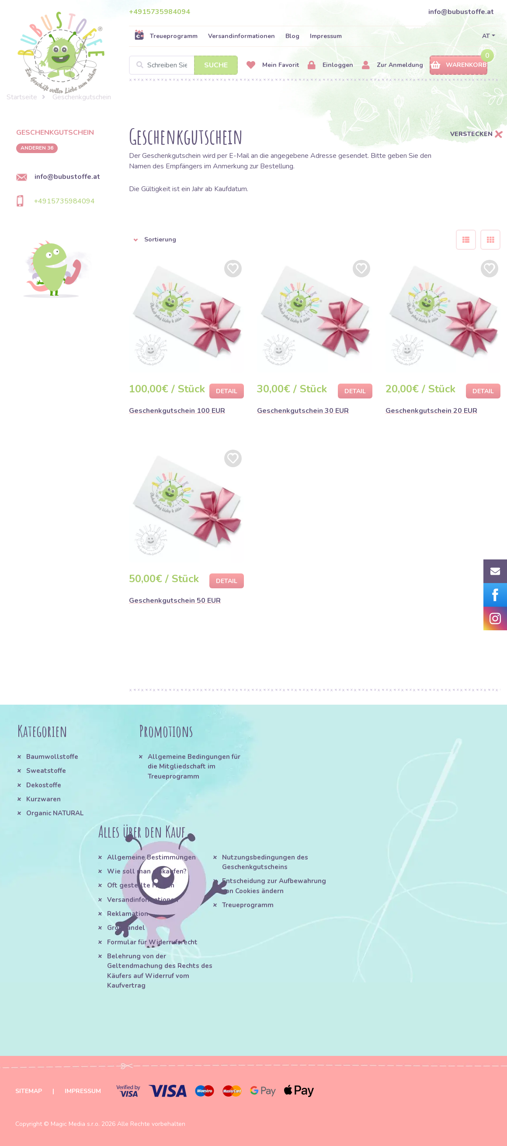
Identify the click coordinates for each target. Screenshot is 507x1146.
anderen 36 (37, 147)
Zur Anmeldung (392, 65)
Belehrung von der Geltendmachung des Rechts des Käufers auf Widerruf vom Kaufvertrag (159, 971)
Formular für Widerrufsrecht (152, 942)
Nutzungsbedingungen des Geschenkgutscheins (265, 862)
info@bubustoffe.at (461, 12)
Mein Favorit (273, 65)
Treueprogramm (166, 35)
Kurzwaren (44, 799)
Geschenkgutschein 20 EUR (431, 411)
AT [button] (486, 36)
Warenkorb (458, 65)
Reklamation (127, 913)
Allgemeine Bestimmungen (151, 857)
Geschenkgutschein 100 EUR (177, 411)
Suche (216, 65)
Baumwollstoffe (52, 756)
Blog (292, 36)
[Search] (183, 65)
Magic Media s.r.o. (75, 1124)
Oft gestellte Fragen (140, 885)
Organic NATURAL (54, 813)
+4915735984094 (159, 12)
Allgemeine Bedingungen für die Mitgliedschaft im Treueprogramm (194, 766)
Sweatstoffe (46, 770)
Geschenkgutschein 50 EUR (175, 600)
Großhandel (126, 927)
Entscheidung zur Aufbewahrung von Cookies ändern (274, 886)
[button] (286, 240)
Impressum (326, 36)
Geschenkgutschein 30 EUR (303, 411)
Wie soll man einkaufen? (147, 871)
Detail (226, 391)
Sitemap (28, 1091)
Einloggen (330, 65)
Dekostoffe (43, 785)
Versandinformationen (241, 36)
